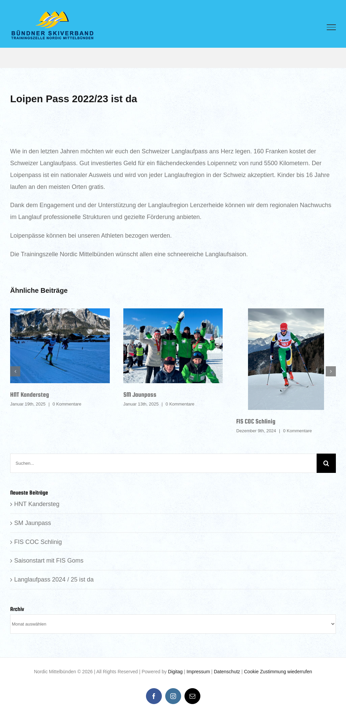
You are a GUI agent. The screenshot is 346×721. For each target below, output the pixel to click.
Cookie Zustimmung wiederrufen (278, 671)
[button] (15, 371)
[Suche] (326, 463)
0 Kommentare (66, 404)
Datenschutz (227, 671)
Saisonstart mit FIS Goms (48, 560)
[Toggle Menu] (331, 27)
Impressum (198, 671)
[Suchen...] (163, 463)
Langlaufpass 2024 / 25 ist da (54, 579)
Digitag (175, 671)
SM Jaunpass (139, 394)
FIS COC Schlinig (255, 421)
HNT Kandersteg (29, 394)
